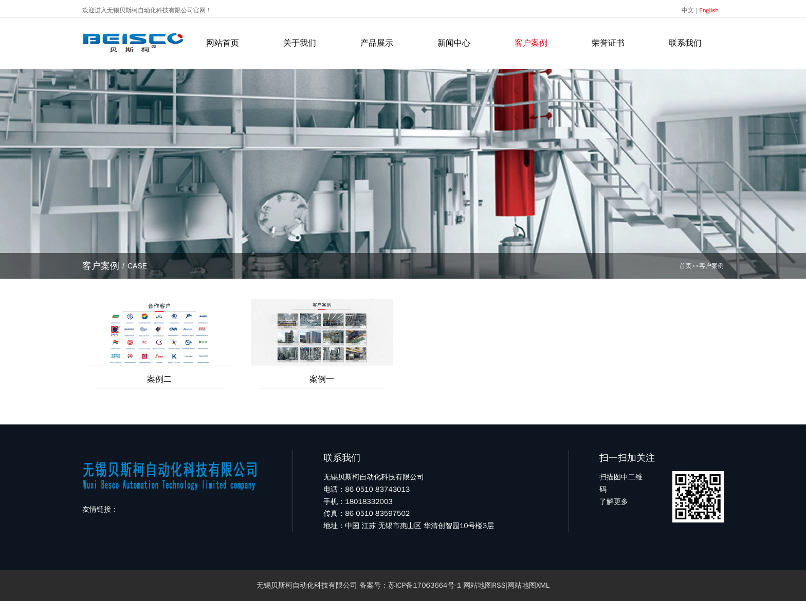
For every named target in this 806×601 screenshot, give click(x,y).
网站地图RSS (484, 585)
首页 (686, 266)
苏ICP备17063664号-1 (424, 585)
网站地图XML (528, 585)
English (709, 10)
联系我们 (685, 43)
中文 (688, 10)
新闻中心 (453, 43)
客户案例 (531, 43)
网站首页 (222, 43)
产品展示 (376, 43)
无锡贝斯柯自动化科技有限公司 (307, 585)
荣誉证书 (608, 43)
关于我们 (299, 43)
